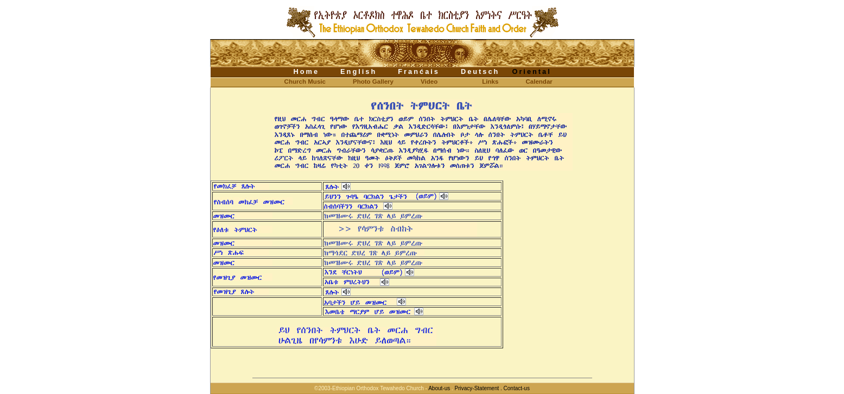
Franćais (419, 71)
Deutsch (480, 71)
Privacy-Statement (476, 388)
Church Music (296, 81)
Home (307, 71)
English (358, 71)
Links (490, 81)
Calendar (538, 81)
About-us (439, 388)
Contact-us (517, 388)
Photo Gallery (373, 81)
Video (429, 81)
